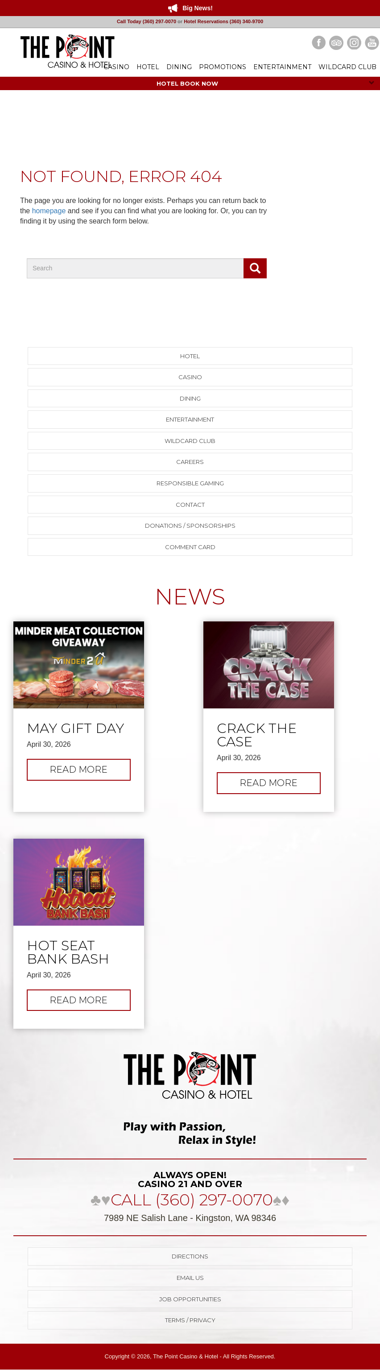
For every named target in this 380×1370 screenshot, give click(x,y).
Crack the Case (257, 735)
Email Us (190, 1277)
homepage (49, 211)
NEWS (190, 596)
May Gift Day (75, 728)
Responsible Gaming (190, 483)
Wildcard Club (190, 440)
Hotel (190, 356)
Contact (190, 504)
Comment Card (190, 546)
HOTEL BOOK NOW (266, 83)
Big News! (197, 8)
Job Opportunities (190, 1299)
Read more (88, 772)
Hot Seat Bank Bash (68, 952)
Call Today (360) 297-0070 (146, 21)
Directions (190, 1256)
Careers (190, 461)
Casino (190, 377)
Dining (190, 398)
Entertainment (190, 419)
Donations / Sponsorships (190, 525)
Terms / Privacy (190, 1320)
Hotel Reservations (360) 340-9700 (223, 21)
